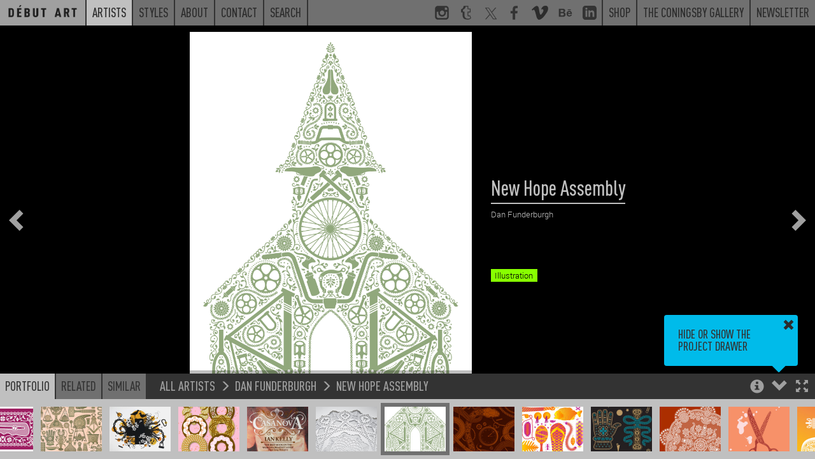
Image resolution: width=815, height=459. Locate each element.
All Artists (187, 385)
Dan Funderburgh (275, 385)
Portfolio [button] (27, 385)
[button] (802, 387)
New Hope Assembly (382, 385)
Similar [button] (124, 385)
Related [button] (78, 385)
